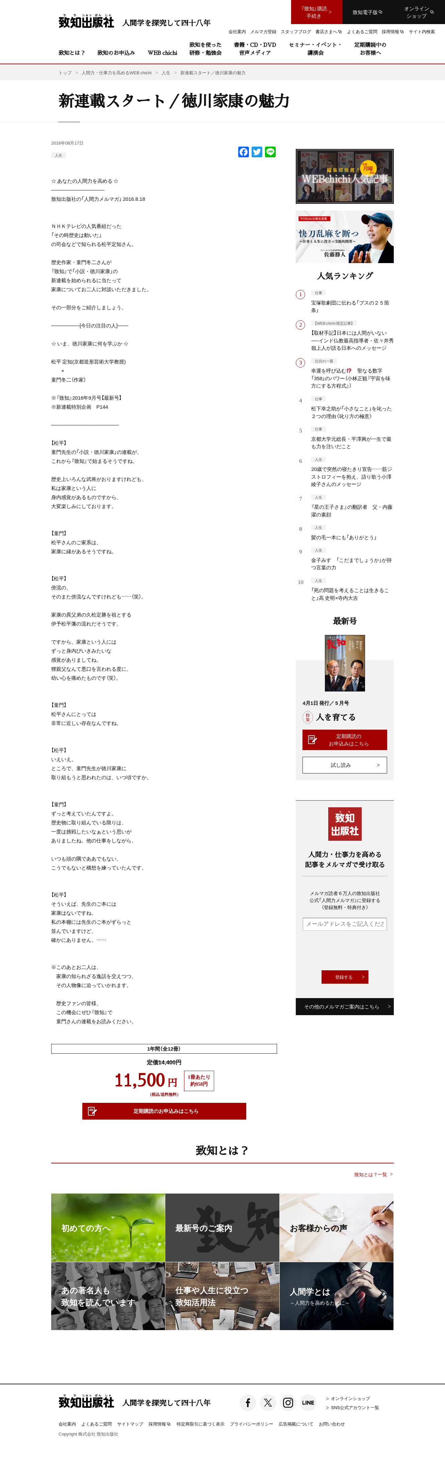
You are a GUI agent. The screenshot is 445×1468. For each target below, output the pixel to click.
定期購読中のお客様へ (370, 49)
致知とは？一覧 (370, 1174)
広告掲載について (296, 1423)
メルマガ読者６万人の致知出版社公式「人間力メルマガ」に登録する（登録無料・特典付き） (344, 900)
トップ (65, 72)
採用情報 (160, 1424)
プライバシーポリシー (251, 1423)
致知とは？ (72, 53)
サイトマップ (130, 1423)
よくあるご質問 (96, 1423)
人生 (58, 155)
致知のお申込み (116, 53)
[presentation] (353, 950)
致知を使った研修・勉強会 (205, 49)
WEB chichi (162, 53)
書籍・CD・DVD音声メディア (255, 49)
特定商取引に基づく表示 (201, 1423)
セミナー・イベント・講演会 (315, 49)
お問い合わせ (332, 1423)
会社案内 (67, 1423)
